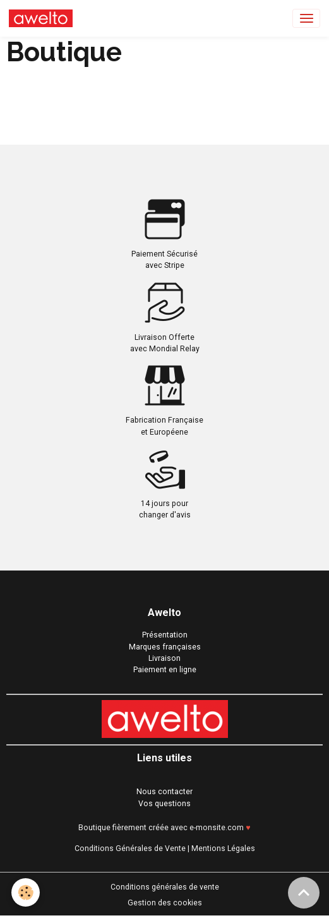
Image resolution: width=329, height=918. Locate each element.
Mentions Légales (223, 848)
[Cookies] (25, 892)
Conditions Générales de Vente (130, 848)
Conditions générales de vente (165, 887)
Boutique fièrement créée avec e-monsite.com (161, 827)
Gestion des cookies (165, 902)
